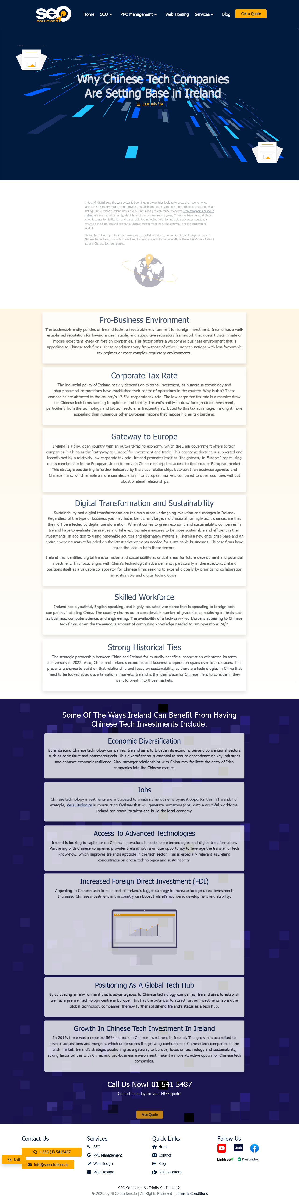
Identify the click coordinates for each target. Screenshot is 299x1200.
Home (88, 14)
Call (14, 1159)
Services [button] (205, 14)
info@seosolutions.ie (48, 1164)
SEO (93, 1146)
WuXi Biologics (58, 805)
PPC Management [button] (140, 14)
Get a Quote (251, 13)
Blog (226, 14)
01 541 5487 (171, 1084)
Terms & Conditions (192, 1193)
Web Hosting (177, 14)
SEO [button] (107, 14)
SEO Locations (167, 1172)
